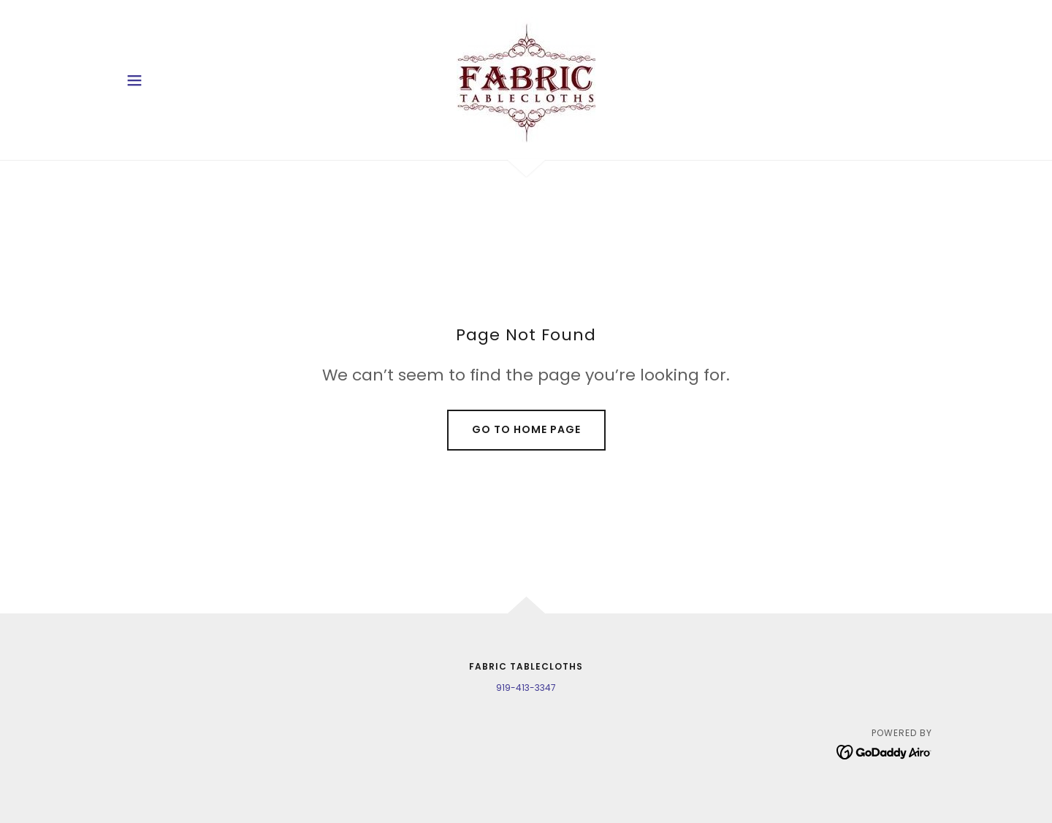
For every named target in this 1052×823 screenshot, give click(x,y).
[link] (526, 79)
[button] (134, 80)
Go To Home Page (526, 429)
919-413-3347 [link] (526, 687)
